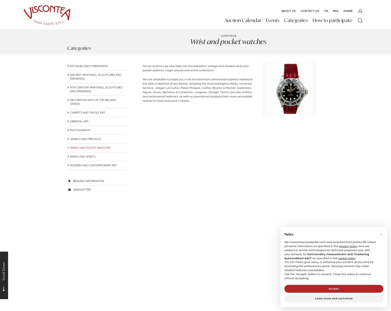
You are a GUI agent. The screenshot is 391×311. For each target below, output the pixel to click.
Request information (88, 181)
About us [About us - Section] (288, 11)
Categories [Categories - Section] (296, 20)
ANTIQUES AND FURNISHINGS (89, 66)
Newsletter (81, 189)
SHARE (347, 11)
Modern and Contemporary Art (93, 165)
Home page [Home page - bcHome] (228, 36)
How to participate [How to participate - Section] (332, 20)
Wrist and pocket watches (90, 147)
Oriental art (79, 121)
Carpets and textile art (87, 112)
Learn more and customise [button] (334, 298)
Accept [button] (334, 288)
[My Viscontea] (360, 11)
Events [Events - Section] (272, 20)
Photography (80, 130)
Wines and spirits (82, 156)
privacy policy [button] (348, 246)
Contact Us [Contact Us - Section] (310, 11)
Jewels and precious (85, 139)
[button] (381, 234)
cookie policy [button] (346, 258)
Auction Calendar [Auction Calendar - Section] (242, 20)
